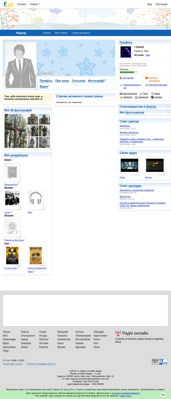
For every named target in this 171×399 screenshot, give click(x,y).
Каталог (80, 331)
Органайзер (9, 347)
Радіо (6, 350)
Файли (24, 347)
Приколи (43, 339)
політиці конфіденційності (126, 393)
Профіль (126, 42)
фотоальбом (128, 93)
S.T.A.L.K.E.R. (10, 268)
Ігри (6, 243)
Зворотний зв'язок (12, 364)
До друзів (127, 77)
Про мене (62, 80)
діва (148, 55)
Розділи (34, 4)
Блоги (97, 339)
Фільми (8, 215)
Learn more (125, 395)
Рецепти (43, 347)
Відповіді (80, 347)
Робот (122, 177)
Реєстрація (161, 4)
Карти (60, 343)
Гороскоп (62, 335)
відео (155, 93)
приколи (126, 97)
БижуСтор (125, 196)
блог (144, 93)
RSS (5, 335)
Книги (7, 159)
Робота (25, 331)
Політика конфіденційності (41, 364)
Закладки (99, 331)
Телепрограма (83, 335)
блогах (151, 106)
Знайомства (63, 339)
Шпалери (26, 343)
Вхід (149, 4)
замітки (133, 121)
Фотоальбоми (83, 339)
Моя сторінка (61, 33)
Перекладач (9, 339)
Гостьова (78, 80)
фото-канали (135, 112)
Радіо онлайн (135, 333)
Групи (97, 347)
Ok (163, 394)
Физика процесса (129, 132)
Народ (24, 339)
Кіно (96, 343)
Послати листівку (156, 84)
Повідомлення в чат (130, 86)
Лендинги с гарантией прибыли (137, 190)
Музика (8, 187)
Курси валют (100, 335)
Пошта (6, 331)
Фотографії (96, 80)
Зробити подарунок (152, 79)
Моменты (125, 125)
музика (156, 97)
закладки (141, 97)
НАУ (30, 212)
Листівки (43, 343)
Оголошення (28, 335)
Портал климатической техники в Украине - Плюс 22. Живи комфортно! (143, 204)
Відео (44, 86)
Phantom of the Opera (14, 240)
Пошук (42, 331)
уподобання (19, 155)
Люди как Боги (11, 184)
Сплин (7, 212)
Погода (43, 335)
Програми (62, 331)
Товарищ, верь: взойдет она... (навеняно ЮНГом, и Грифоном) (142, 140)
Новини (80, 343)
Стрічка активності (81, 33)
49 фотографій (21, 110)
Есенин (148, 177)
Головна (21, 4)
